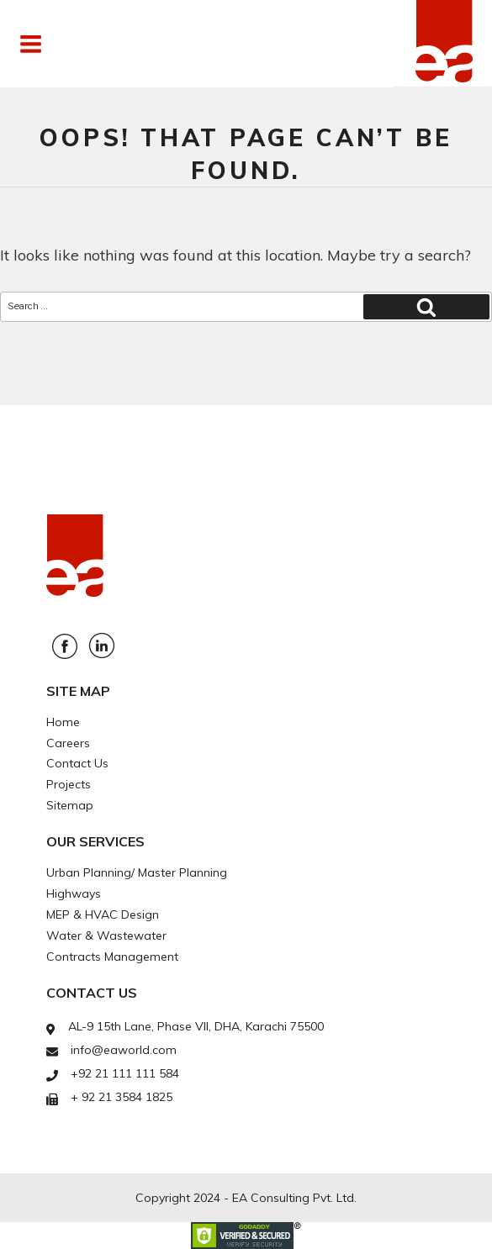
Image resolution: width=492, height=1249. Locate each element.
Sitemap (69, 805)
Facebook (64, 646)
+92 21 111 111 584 (125, 1073)
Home (63, 722)
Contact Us (77, 763)
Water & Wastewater (106, 935)
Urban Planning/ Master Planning (136, 872)
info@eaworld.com (124, 1049)
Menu (70, 43)
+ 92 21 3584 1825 (121, 1096)
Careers (68, 743)
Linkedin (101, 645)
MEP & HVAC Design (102, 914)
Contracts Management (112, 956)
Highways (73, 893)
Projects (68, 784)
